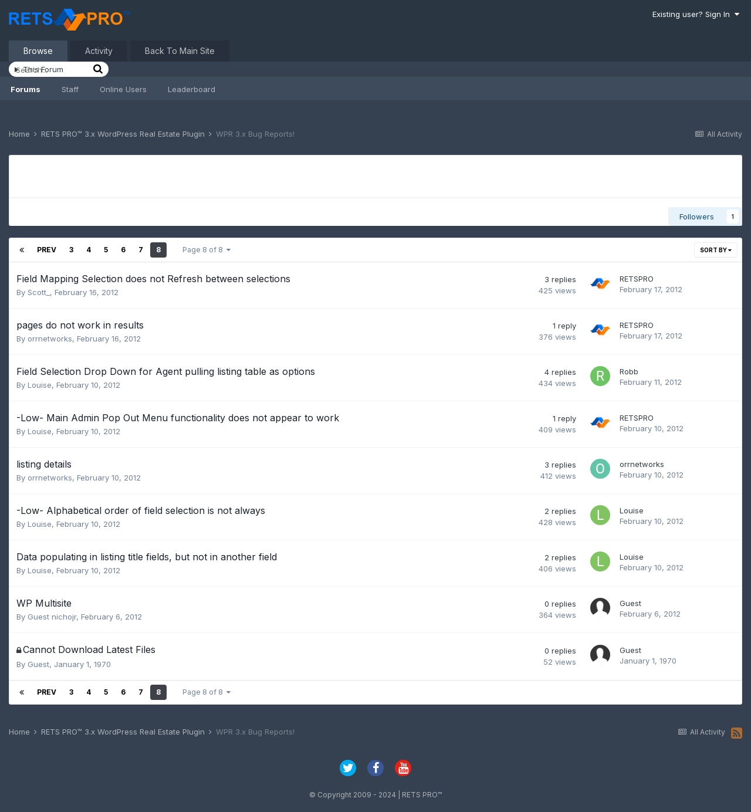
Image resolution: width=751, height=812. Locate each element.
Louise (40, 385)
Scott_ (39, 292)
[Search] (53, 70)
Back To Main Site (180, 51)
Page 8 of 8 (206, 249)
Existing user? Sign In (695, 14)
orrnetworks (50, 338)
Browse (38, 51)
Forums (25, 89)
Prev (46, 249)
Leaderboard (191, 89)
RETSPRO (637, 278)
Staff (70, 89)
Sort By (716, 249)
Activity (99, 51)
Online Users (123, 89)
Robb (629, 371)
